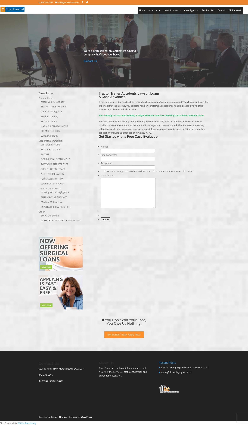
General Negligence (51, 111)
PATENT (45, 154)
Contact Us (90, 61)
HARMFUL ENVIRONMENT (54, 126)
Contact (222, 10)
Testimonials (208, 10)
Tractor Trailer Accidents (54, 106)
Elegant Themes (59, 416)
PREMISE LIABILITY (50, 130)
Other (42, 211)
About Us (152, 10)
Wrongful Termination (52, 183)
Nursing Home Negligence (55, 192)
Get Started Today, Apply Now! (124, 334)
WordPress (86, 416)
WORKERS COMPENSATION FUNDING (60, 220)
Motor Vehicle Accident (53, 101)
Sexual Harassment (51, 149)
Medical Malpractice (49, 188)
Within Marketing (27, 423)
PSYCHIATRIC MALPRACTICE (55, 206)
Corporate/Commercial (51, 140)
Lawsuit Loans (171, 10)
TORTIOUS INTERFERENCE (54, 164)
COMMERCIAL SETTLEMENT (55, 159)
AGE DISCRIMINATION (52, 173)
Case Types (190, 10)
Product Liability (49, 116)
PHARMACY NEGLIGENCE (54, 197)
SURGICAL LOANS (50, 215)
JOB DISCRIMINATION (52, 178)
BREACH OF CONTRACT (53, 169)
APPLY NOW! (235, 10)
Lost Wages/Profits (50, 144)
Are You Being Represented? (176, 367)
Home (142, 10)
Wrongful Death (49, 135)
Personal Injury (47, 98)
